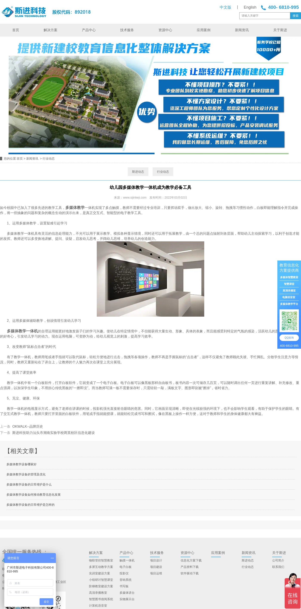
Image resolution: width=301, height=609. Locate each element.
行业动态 (163, 171)
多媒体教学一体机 (22, 331)
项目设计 (156, 560)
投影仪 (124, 573)
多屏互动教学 (98, 567)
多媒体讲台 (127, 592)
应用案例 (203, 30)
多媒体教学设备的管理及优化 (26, 474)
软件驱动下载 (190, 573)
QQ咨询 (289, 337)
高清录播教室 (98, 592)
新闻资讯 (242, 30)
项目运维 (156, 573)
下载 (196, 567)
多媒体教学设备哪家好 (21, 464)
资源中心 (165, 30)
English (250, 7)
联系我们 (278, 567)
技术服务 (127, 30)
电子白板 (126, 567)
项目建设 (156, 567)
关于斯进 (280, 30)
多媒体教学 (75, 207)
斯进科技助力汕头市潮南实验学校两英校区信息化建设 (53, 433)
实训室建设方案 (99, 573)
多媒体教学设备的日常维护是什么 (29, 484)
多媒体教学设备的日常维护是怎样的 (30, 504)
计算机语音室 (98, 605)
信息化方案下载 (191, 560)
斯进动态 (138, 171)
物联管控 (95, 560)
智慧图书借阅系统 (101, 599)
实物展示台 (127, 599)
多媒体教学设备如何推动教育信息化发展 (33, 494)
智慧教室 (107, 560)
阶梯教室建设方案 (101, 586)
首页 (15, 30)
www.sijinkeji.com (134, 197)
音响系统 (126, 579)
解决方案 (50, 30)
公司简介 (278, 560)
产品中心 (89, 30)
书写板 (124, 586)
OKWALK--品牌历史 (27, 426)
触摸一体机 (127, 560)
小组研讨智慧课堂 (101, 579)
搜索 (296, 15)
